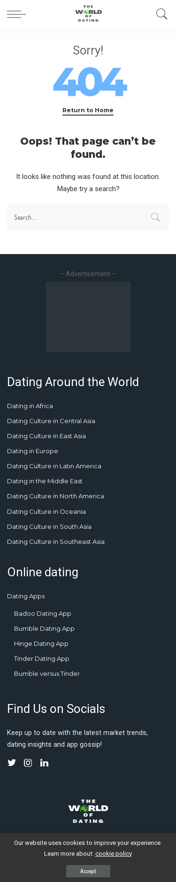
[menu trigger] (19, 14)
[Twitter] (11, 763)
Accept (88, 870)
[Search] (159, 14)
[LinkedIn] (44, 763)
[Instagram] (28, 763)
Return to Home (88, 110)
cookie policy (113, 853)
